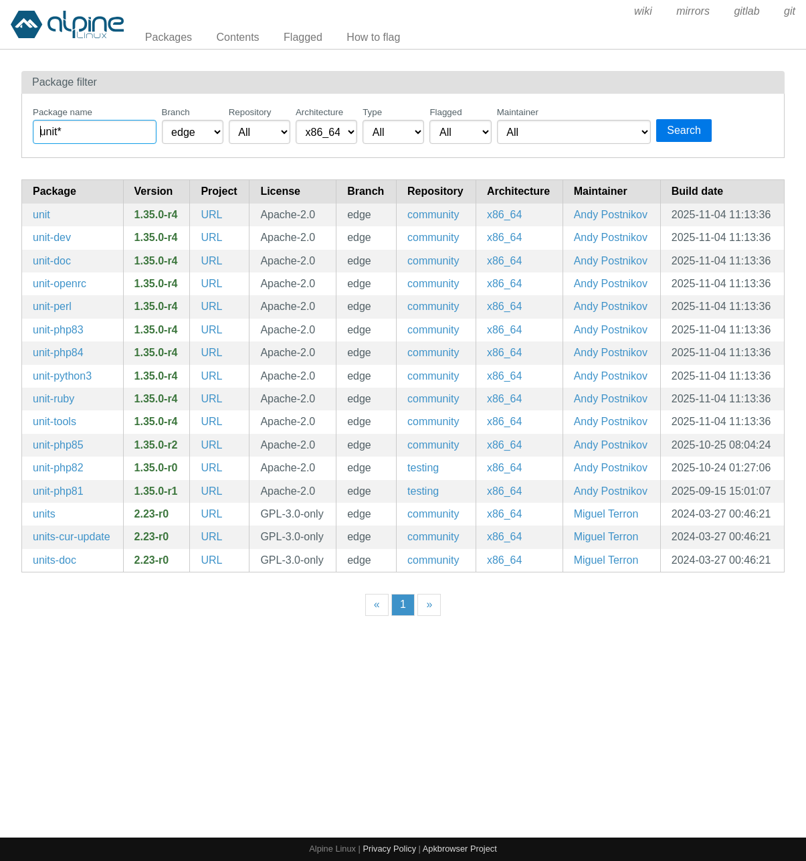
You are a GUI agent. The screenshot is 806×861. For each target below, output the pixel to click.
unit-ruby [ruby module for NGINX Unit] (53, 398)
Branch (176, 112)
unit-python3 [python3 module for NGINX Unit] (62, 376)
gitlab (746, 11)
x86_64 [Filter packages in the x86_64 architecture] (504, 214)
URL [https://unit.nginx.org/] (211, 214)
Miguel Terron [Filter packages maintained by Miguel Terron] (606, 514)
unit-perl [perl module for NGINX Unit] (52, 306)
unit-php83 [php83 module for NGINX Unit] (58, 329)
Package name (62, 112)
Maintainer (517, 112)
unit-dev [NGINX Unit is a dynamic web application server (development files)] (52, 237)
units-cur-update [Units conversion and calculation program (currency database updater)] (71, 536)
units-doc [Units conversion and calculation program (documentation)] (54, 560)
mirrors (693, 11)
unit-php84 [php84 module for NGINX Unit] (58, 352)
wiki (643, 11)
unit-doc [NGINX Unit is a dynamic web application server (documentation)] (52, 260)
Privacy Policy (389, 849)
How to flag (373, 37)
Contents (238, 37)
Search (684, 130)
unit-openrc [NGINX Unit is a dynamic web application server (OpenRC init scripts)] (59, 283)
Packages (168, 37)
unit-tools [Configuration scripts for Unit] (54, 421)
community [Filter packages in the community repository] (433, 214)
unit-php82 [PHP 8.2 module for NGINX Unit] (58, 467)
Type (372, 112)
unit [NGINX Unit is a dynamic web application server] (41, 214)
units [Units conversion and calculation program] (44, 514)
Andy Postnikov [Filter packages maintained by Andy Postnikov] (610, 214)
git (789, 11)
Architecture (319, 112)
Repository (250, 112)
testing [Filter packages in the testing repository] (423, 467)
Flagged (303, 37)
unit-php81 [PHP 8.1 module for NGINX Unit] (58, 491)
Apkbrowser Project (460, 849)
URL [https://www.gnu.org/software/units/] (211, 514)
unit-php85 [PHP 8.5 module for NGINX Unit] (58, 445)
